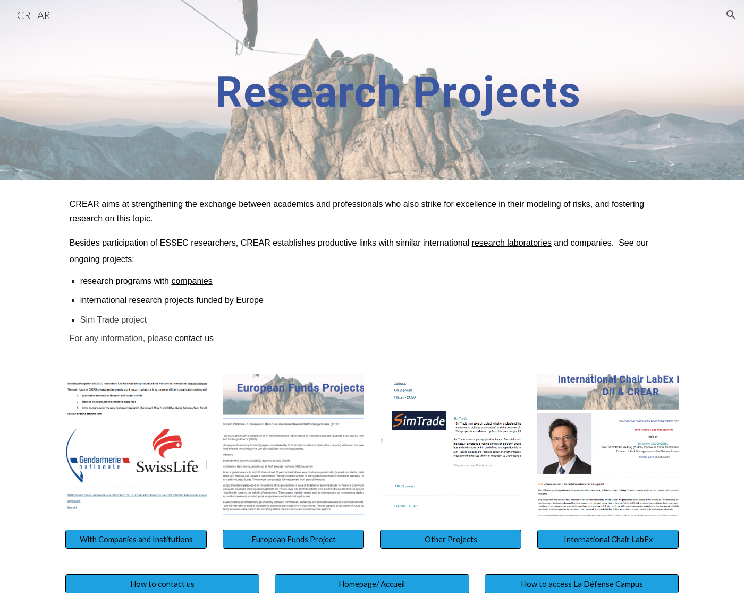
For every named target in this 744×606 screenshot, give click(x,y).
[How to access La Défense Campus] (581, 584)
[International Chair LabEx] (608, 539)
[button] (731, 15)
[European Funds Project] (293, 539)
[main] (398, 90)
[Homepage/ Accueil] (371, 584)
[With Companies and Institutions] (136, 539)
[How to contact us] (162, 584)
